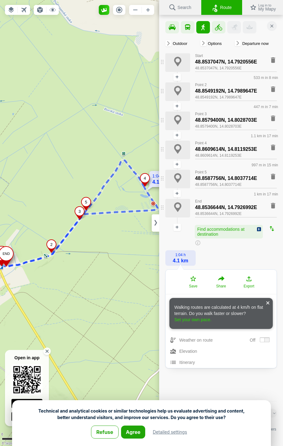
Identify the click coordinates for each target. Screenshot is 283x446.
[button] (11, 10)
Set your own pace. (192, 319)
